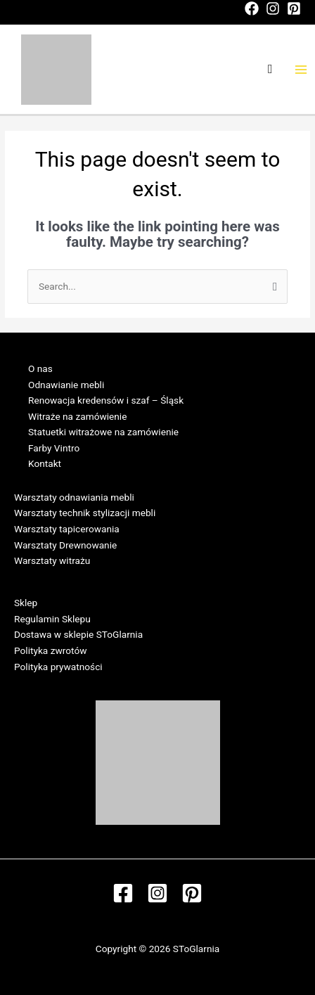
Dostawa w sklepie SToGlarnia (78, 634)
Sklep (25, 602)
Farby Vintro (53, 448)
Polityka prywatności (58, 666)
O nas (40, 368)
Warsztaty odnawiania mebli (74, 497)
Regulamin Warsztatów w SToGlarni (90, 576)
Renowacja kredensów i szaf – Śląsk (106, 400)
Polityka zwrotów (50, 650)
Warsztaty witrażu (52, 560)
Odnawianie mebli (66, 384)
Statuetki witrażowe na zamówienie (103, 431)
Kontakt (44, 463)
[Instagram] (273, 8)
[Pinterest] (294, 8)
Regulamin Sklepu (52, 618)
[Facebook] (252, 8)
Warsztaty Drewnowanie (65, 545)
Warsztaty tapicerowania (67, 528)
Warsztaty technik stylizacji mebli (84, 512)
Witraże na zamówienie (77, 416)
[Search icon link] (270, 69)
